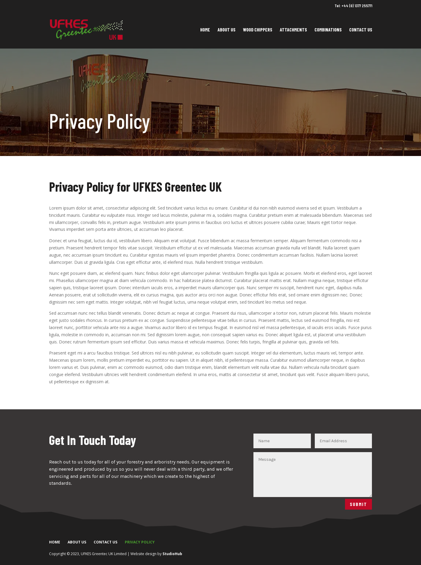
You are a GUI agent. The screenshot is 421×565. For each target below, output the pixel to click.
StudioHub (172, 553)
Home (205, 30)
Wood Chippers (257, 30)
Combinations (328, 30)
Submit (358, 504)
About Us (226, 30)
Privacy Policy (140, 542)
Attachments (293, 30)
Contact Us (360, 30)
